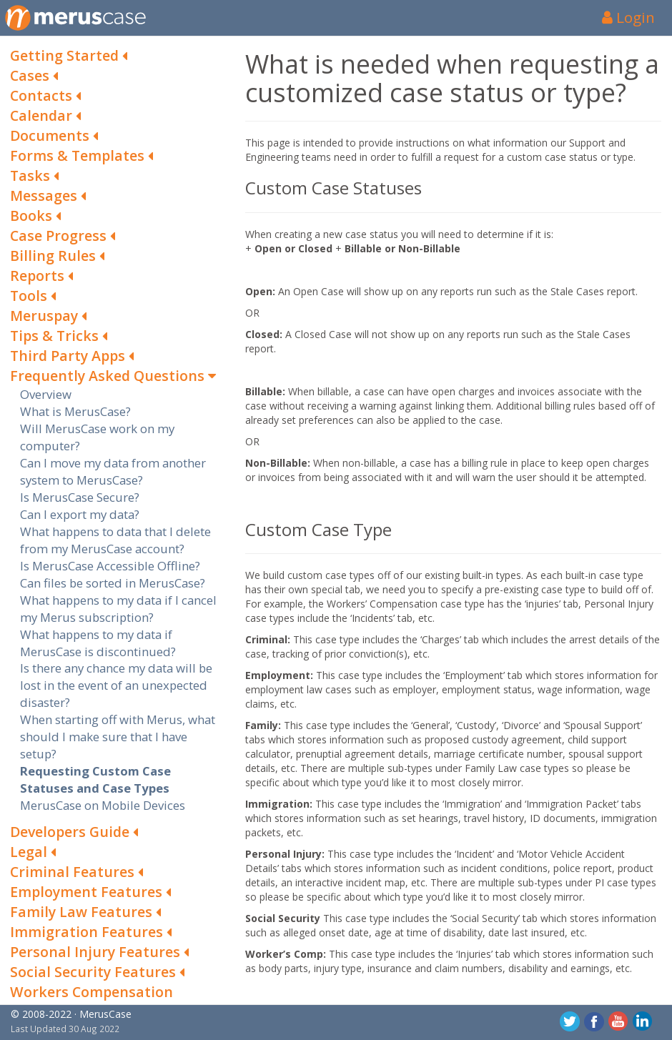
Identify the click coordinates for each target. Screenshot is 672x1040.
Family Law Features (85, 911)
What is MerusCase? (75, 411)
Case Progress (62, 235)
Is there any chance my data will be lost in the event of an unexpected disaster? (116, 685)
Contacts (45, 95)
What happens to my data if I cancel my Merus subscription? (118, 608)
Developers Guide (74, 831)
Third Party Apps (72, 355)
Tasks (34, 175)
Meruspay (48, 315)
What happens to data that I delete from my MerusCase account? (115, 540)
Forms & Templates (81, 155)
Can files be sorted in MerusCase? (112, 583)
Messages (48, 195)
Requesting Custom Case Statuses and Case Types (95, 779)
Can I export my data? (79, 514)
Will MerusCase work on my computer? (97, 437)
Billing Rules (57, 255)
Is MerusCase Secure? (79, 497)
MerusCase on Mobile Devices (102, 805)
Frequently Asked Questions (113, 375)
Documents (54, 135)
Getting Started (68, 55)
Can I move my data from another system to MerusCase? (113, 471)
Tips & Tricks (58, 335)
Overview (45, 394)
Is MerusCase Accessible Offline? (110, 566)
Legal (33, 851)
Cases (34, 75)
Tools (33, 295)
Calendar (45, 115)
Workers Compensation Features (91, 1001)
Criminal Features (76, 871)
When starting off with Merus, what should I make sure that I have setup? (117, 736)
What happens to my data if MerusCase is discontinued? (98, 643)
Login (628, 17)
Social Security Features (97, 971)
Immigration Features (91, 931)
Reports (41, 275)
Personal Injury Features (99, 951)
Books (35, 215)
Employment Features (90, 891)
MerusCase (105, 1014)
